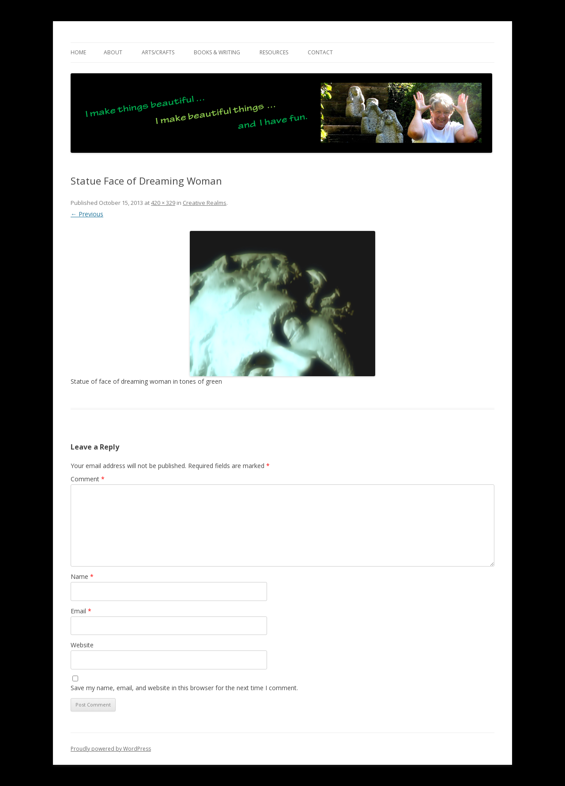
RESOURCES (274, 52)
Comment (88, 479)
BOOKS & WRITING (217, 52)
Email (81, 611)
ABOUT (113, 52)
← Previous (87, 214)
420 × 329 (163, 203)
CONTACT (320, 52)
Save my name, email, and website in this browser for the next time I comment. (184, 688)
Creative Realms (204, 203)
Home (78, 52)
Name (82, 576)
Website (82, 645)
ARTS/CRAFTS (158, 52)
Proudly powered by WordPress (111, 748)
